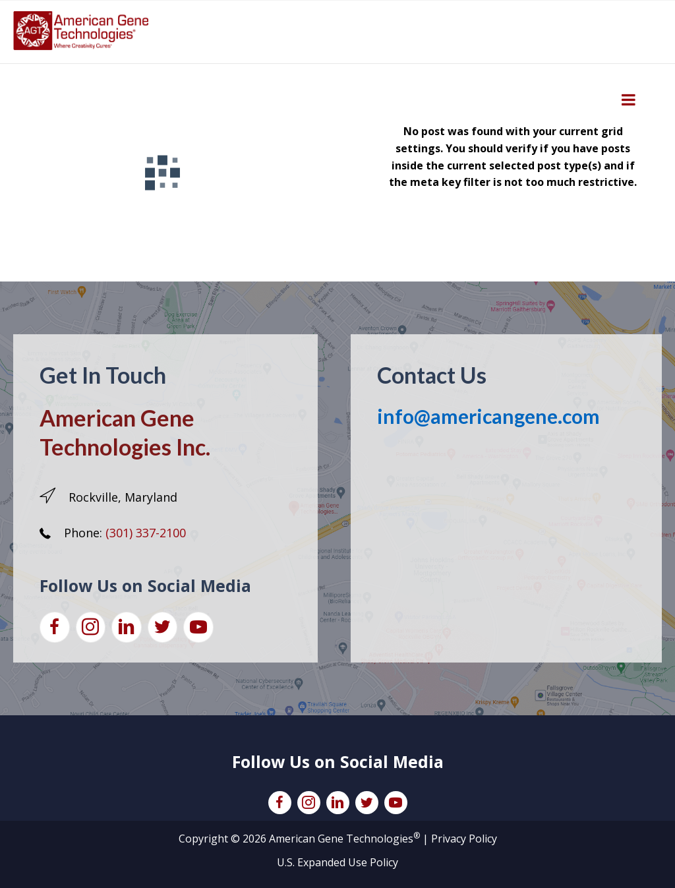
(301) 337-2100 (145, 533)
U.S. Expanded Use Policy (337, 862)
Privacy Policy (464, 838)
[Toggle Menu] (628, 99)
